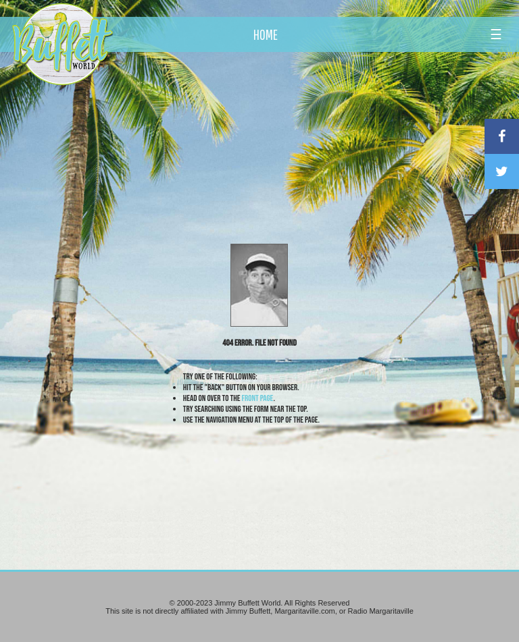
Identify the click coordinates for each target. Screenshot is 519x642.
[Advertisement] (303, 125)
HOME (265, 34)
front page (258, 398)
